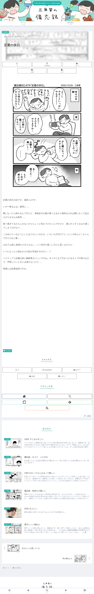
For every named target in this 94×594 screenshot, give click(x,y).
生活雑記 (7, 350)
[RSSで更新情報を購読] (47, 408)
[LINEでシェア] (32, 70)
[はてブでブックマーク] (77, 64)
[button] (62, 70)
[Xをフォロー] (69, 396)
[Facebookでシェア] (47, 64)
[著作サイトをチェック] (24, 396)
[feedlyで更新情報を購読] (69, 402)
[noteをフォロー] (24, 402)
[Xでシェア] (17, 64)
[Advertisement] (47, 329)
